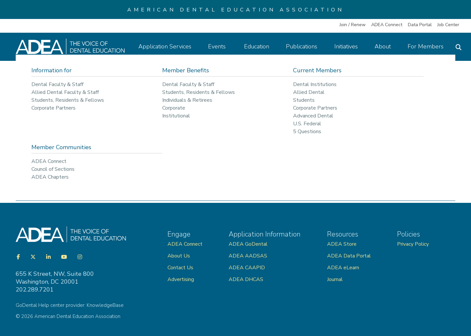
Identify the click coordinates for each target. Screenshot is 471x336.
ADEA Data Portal (349, 255)
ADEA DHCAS (246, 279)
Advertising (181, 279)
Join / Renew (353, 25)
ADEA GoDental (248, 244)
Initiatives (349, 46)
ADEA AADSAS (248, 255)
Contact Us (180, 267)
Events (221, 46)
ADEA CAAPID (247, 267)
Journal (335, 279)
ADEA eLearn (343, 267)
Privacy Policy (413, 244)
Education (260, 46)
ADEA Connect (386, 25)
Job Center (448, 25)
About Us (178, 255)
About (386, 46)
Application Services (168, 46)
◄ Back (26, 152)
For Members (429, 46)
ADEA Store (342, 244)
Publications (305, 46)
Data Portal (420, 25)
